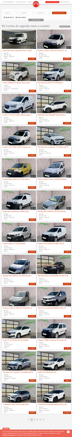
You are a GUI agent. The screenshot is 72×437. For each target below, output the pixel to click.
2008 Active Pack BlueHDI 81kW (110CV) (52, 115)
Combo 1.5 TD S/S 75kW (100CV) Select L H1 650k (20, 115)
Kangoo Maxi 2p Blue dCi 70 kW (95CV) (16, 179)
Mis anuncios (64, 2)
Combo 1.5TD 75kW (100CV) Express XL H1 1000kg (20, 147)
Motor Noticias (21, 2)
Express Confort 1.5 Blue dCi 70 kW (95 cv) (17, 308)
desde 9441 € (10, 17)
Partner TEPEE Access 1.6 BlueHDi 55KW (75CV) (54, 179)
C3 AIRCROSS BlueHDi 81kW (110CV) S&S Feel (54, 404)
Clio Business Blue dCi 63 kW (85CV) (50, 83)
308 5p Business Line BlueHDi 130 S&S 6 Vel (53, 276)
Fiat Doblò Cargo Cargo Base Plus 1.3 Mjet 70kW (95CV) (22, 50)
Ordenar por (64, 26)
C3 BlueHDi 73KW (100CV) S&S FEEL (16, 404)
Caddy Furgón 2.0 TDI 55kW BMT (14, 243)
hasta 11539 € (22, 17)
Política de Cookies (8, 435)
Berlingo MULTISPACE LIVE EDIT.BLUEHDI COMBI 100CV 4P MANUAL (27, 276)
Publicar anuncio (52, 2)
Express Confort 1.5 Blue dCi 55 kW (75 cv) (52, 50)
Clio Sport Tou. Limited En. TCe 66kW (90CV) (53, 147)
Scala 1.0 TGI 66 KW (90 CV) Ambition (16, 340)
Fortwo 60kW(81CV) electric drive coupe (16, 83)
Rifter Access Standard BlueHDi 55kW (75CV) (53, 308)
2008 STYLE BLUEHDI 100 (47, 372)
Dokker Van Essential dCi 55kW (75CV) (16, 211)
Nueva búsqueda (59, 13)
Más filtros (36, 20)
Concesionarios (8, 2)
